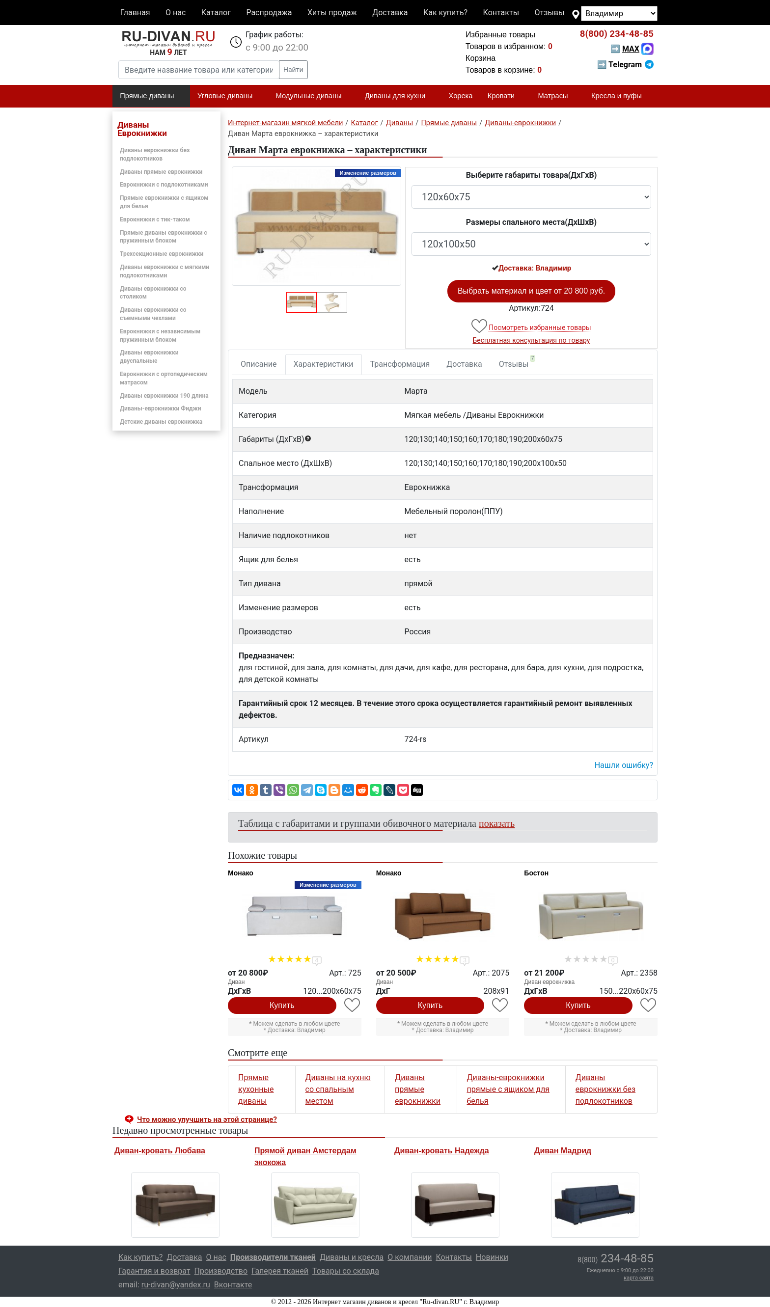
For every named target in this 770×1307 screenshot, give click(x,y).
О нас (175, 12)
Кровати (505, 96)
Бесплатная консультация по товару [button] (531, 340)
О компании (409, 1257)
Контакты (501, 12)
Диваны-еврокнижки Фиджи (160, 408)
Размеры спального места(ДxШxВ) (531, 222)
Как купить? (445, 12)
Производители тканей (273, 1257)
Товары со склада (345, 1271)
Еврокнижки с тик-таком (155, 219)
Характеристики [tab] (324, 364)
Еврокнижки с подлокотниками (164, 184)
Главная (135, 12)
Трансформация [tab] (400, 364)
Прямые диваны (151, 96)
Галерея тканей (279, 1271)
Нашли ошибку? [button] (624, 765)
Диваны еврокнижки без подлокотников (605, 1089)
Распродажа (269, 12)
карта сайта (639, 1278)
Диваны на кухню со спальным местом (338, 1089)
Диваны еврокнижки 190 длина (164, 395)
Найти (293, 70)
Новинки (492, 1257)
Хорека (461, 96)
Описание (259, 364)
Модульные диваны (313, 96)
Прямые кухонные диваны (256, 1089)
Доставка (390, 12)
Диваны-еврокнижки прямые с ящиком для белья (508, 1089)
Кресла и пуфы (620, 96)
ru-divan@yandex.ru (175, 1284)
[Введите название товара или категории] (198, 69)
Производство (221, 1271)
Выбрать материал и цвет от (531, 291)
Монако (240, 873)
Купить (282, 1005)
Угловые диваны (229, 96)
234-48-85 (617, 33)
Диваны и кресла (352, 1257)
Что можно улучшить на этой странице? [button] (207, 1119)
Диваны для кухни (399, 96)
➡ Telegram (625, 64)
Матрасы (557, 96)
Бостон (536, 873)
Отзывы (550, 12)
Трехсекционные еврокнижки (161, 253)
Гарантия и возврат (154, 1271)
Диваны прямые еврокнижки (161, 171)
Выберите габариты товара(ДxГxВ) (531, 175)
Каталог (216, 12)
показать (497, 823)
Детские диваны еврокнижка (161, 421)
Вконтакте (233, 1284)
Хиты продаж (332, 12)
